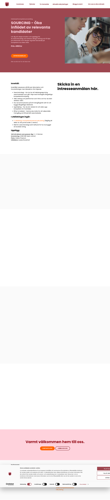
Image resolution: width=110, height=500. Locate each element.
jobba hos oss (63, 448)
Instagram (15, 465)
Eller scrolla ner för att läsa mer (20, 62)
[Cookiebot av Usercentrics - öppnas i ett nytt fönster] (10, 497)
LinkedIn (14, 467)
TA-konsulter (44, 4)
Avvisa (97, 490)
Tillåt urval (97, 485)
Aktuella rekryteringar (60, 4)
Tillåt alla (97, 481)
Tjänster (32, 4)
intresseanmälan (19, 56)
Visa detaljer (83, 497)
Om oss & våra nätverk (96, 4)
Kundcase (20, 4)
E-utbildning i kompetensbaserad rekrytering (29, 121)
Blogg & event (78, 4)
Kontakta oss (47, 448)
